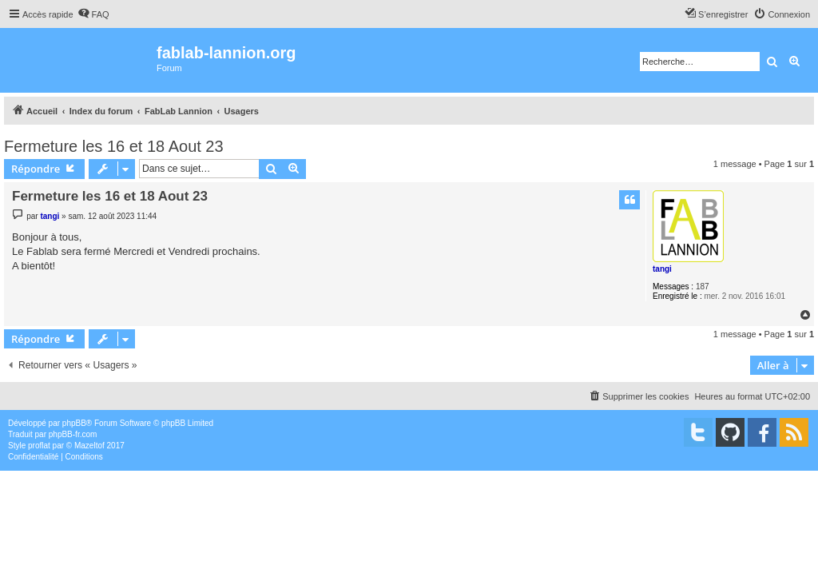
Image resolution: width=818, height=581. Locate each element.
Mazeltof (89, 445)
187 (702, 286)
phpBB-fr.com (73, 434)
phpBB (74, 423)
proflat (39, 445)
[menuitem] (93, 14)
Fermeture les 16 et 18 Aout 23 (114, 146)
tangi (662, 269)
